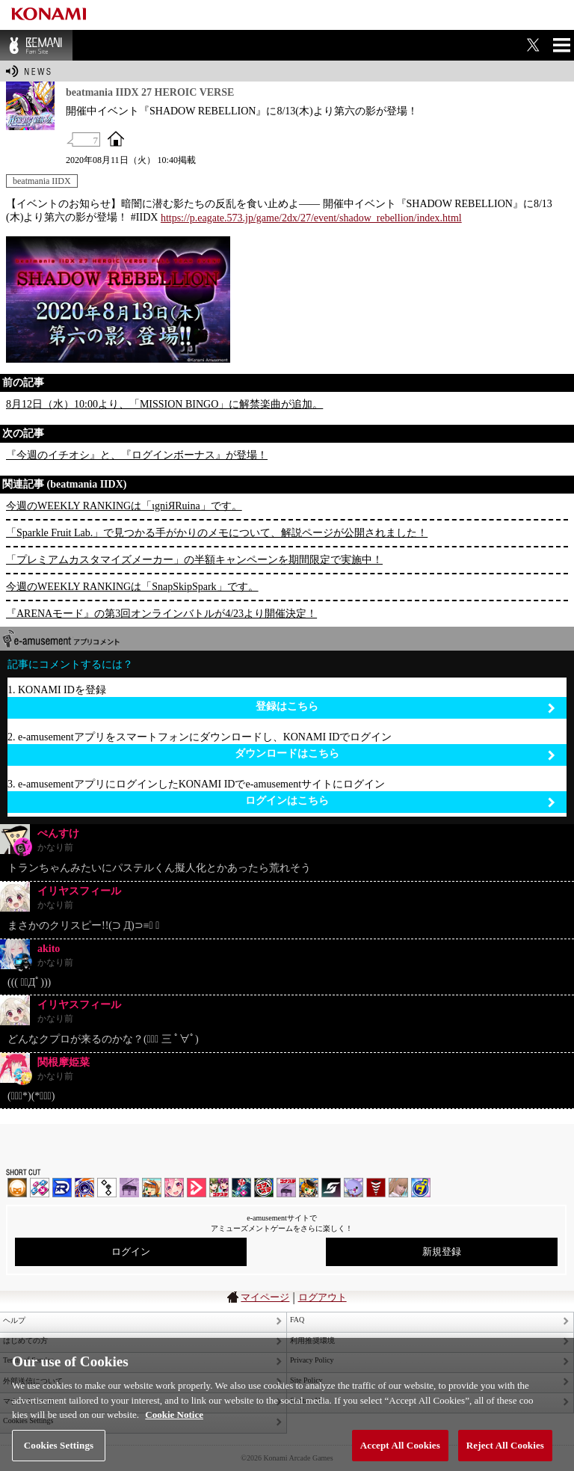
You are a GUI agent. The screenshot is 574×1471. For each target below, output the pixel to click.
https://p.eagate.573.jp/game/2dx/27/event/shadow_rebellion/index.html (311, 218)
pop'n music (151, 1187)
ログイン (130, 1251)
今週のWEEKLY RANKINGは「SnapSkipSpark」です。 (132, 586)
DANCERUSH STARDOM (62, 1187)
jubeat (107, 1187)
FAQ (297, 1319)
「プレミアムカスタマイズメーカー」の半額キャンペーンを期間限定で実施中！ (194, 559)
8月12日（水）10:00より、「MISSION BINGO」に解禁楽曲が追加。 (164, 404)
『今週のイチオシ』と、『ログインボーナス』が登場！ (137, 455)
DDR (39, 1187)
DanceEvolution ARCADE (398, 1187)
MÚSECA (376, 1187)
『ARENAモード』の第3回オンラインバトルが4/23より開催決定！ (161, 613)
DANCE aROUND (196, 1187)
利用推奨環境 (312, 1340)
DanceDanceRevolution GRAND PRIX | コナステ (241, 1187)
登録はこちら (405, 707)
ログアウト (322, 1297)
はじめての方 (25, 1340)
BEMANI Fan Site (36, 45)
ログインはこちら (400, 801)
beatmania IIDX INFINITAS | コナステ (219, 1187)
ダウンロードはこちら (395, 754)
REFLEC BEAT (353, 1187)
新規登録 (441, 1251)
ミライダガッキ (420, 1187)
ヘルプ (14, 1320)
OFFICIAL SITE (116, 138)
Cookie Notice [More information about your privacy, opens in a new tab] (174, 1430)
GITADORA (84, 1187)
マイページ (265, 1297)
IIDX (17, 1187)
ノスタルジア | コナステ (286, 1187)
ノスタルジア (129, 1187)
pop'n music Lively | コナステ (308, 1187)
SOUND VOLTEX (174, 1187)
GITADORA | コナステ (264, 1187)
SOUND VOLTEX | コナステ (331, 1187)
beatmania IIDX (42, 181)
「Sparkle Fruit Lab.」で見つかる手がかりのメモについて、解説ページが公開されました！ (217, 532)
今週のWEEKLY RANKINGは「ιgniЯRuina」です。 (124, 506)
